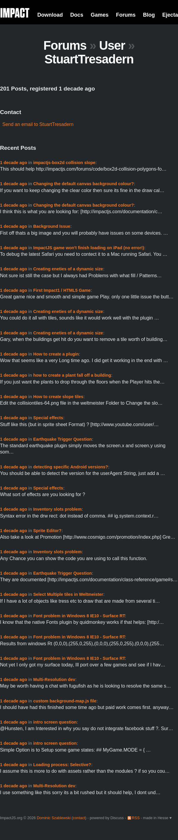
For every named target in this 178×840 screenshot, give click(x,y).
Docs (76, 15)
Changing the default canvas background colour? (83, 183)
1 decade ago (13, 162)
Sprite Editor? (47, 530)
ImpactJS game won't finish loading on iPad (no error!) (88, 247)
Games (100, 15)
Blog (149, 15)
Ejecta (170, 15)
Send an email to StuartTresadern (38, 124)
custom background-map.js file (64, 701)
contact (79, 818)
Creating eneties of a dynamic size (68, 269)
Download (50, 15)
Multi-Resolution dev (54, 679)
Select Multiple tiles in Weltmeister (68, 594)
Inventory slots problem (57, 509)
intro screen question (55, 722)
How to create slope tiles (58, 396)
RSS (135, 818)
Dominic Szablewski (54, 818)
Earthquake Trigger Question (62, 439)
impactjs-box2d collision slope (64, 162)
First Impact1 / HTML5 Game (62, 290)
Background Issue (51, 226)
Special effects (48, 417)
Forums (126, 15)
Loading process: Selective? (62, 764)
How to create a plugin (56, 354)
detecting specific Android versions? (70, 467)
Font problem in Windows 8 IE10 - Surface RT (79, 615)
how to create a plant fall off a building (72, 375)
